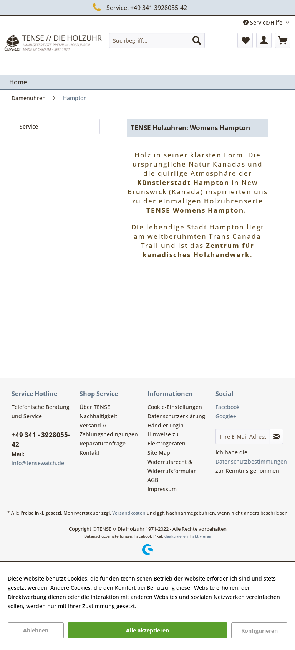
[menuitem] (157, 40)
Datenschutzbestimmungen (251, 461)
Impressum (162, 489)
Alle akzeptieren (147, 630)
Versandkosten (129, 513)
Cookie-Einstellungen (175, 407)
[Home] (18, 82)
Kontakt (89, 452)
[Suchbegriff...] (157, 40)
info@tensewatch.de (38, 463)
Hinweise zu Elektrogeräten (167, 439)
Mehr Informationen (164, 606)
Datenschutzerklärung (176, 416)
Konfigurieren (259, 630)
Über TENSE (95, 407)
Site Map (159, 452)
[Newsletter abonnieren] (276, 436)
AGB (153, 479)
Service (29, 126)
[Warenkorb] (282, 40)
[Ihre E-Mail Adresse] (242, 436)
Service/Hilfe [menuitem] (263, 22)
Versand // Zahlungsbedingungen (109, 430)
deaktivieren (176, 536)
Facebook (227, 407)
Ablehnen (35, 630)
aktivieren (201, 536)
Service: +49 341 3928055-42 (138, 7)
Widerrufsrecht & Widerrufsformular (172, 466)
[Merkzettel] (245, 40)
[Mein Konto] (264, 40)
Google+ (225, 416)
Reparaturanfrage (103, 443)
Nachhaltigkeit (98, 416)
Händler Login (166, 425)
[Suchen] (197, 40)
